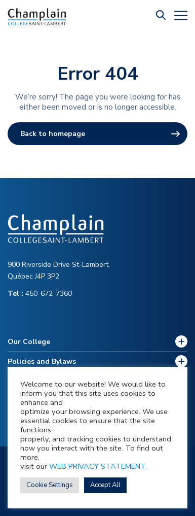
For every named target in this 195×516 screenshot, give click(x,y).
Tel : (16, 293)
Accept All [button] (105, 485)
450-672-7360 (40, 293)
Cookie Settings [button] (49, 485)
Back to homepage (52, 134)
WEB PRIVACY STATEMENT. (98, 466)
